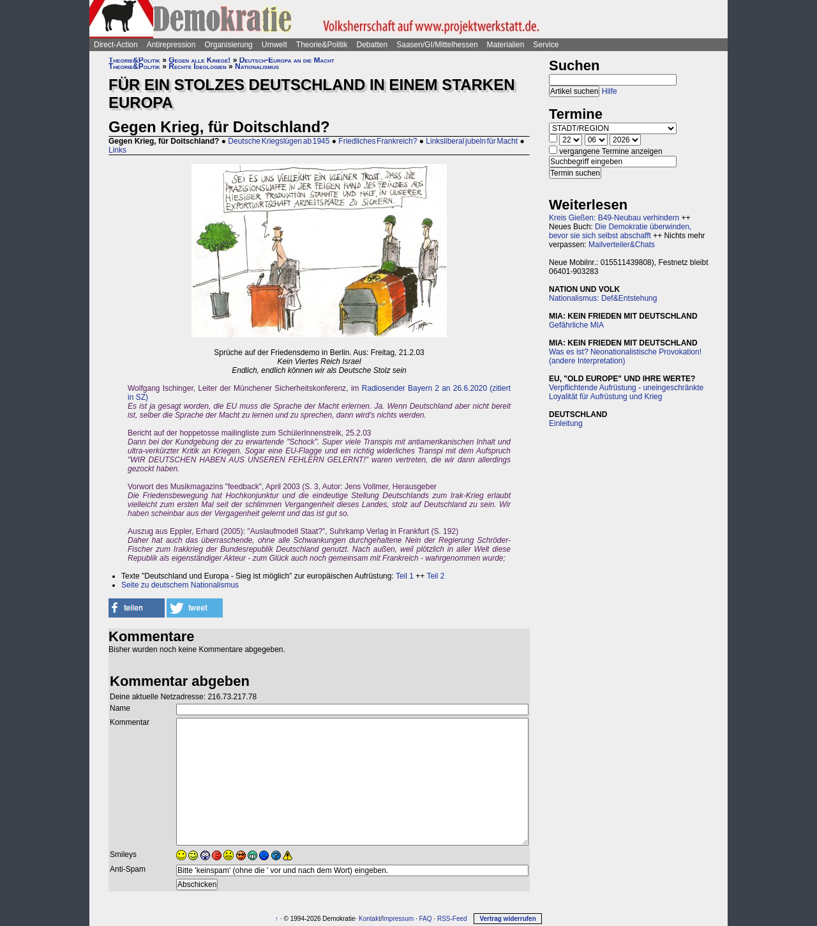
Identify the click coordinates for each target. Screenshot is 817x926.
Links (117, 150)
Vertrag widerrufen (507, 918)
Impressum (398, 918)
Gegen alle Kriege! (199, 60)
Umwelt (274, 44)
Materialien (506, 44)
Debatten (372, 44)
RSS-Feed (452, 918)
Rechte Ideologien (197, 66)
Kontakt (369, 918)
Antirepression (171, 44)
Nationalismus (257, 66)
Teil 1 (405, 576)
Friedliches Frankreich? (377, 141)
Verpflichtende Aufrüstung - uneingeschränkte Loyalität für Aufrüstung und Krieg (626, 392)
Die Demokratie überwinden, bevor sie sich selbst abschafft (620, 231)
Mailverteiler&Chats (621, 244)
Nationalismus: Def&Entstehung (603, 298)
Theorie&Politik (322, 44)
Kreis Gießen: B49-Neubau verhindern (614, 217)
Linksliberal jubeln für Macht (472, 141)
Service (545, 44)
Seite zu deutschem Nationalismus (180, 585)
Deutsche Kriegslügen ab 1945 (278, 141)
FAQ (425, 918)
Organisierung (228, 44)
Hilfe (609, 91)
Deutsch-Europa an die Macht (286, 60)
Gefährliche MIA (576, 325)
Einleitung (566, 423)
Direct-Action (116, 44)
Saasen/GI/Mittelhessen (436, 44)
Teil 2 (435, 576)
